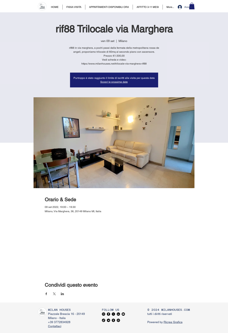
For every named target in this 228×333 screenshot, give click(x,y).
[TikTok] (103, 320)
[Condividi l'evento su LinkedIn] (62, 294)
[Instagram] (103, 314)
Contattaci (54, 326)
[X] (113, 314)
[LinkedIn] (118, 314)
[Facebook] (108, 314)
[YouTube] (123, 314)
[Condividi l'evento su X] (54, 294)
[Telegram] (108, 320)
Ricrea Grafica (173, 322)
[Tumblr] (113, 320)
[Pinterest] (118, 320)
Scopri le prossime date (114, 81)
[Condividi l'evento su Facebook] (46, 294)
